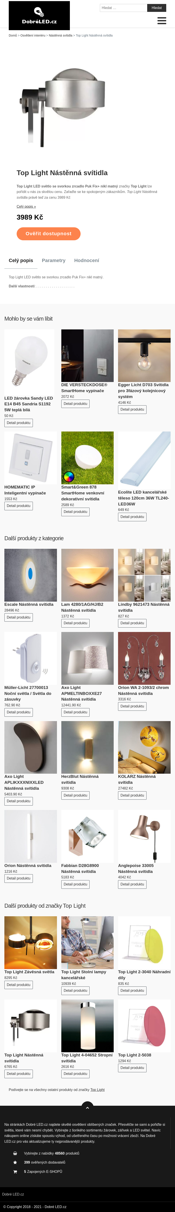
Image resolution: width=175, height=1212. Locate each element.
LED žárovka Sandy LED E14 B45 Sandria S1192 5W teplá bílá (28, 404)
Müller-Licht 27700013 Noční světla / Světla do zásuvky (27, 693)
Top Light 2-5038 (134, 1055)
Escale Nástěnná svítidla (28, 604)
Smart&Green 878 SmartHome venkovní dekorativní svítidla (82, 493)
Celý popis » (26, 206)
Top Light (74, 906)
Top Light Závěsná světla (29, 972)
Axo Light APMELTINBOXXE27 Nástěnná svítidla (81, 693)
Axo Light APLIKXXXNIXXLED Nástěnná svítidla (24, 782)
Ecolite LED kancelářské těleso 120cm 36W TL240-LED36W (143, 498)
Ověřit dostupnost (49, 233)
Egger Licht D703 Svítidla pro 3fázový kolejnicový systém (143, 390)
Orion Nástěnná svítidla (27, 865)
